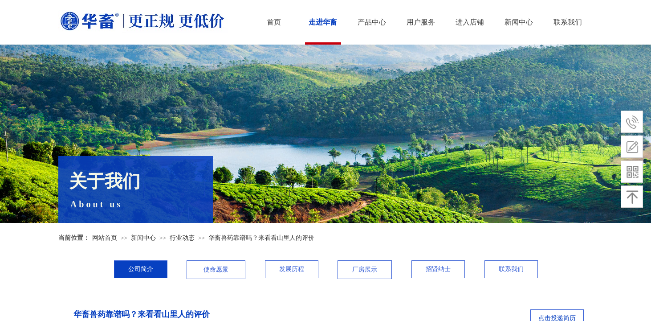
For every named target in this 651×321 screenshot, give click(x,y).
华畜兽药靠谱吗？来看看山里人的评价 (261, 238)
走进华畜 (323, 22)
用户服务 (421, 22)
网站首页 (104, 238)
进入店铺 (470, 22)
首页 (274, 22)
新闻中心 (519, 22)
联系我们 (567, 22)
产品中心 (372, 22)
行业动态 (182, 238)
